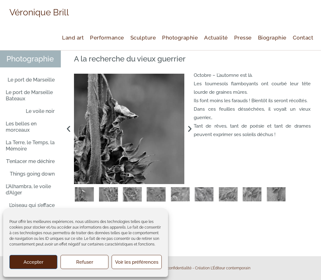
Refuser (84, 262)
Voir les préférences (136, 262)
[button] (68, 129)
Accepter (33, 262)
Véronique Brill (39, 12)
